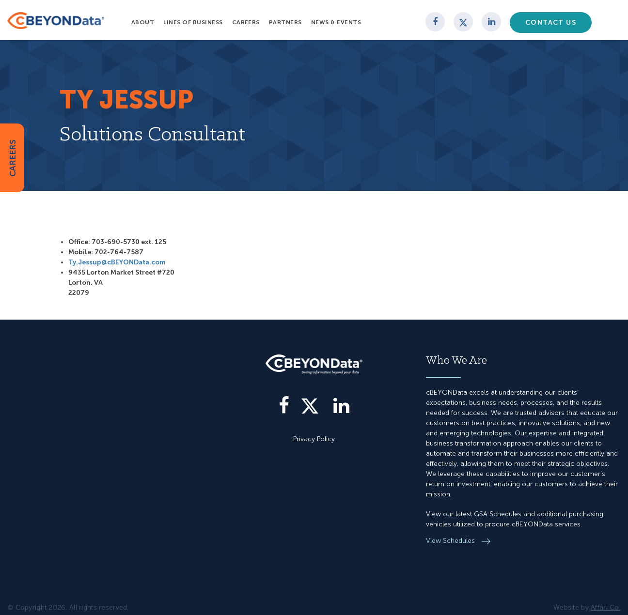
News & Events (336, 22)
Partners (285, 22)
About (142, 22)
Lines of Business (192, 22)
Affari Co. (606, 607)
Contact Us (550, 22)
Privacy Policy (314, 439)
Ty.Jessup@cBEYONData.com (116, 262)
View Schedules (451, 541)
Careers (246, 22)
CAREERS (12, 157)
